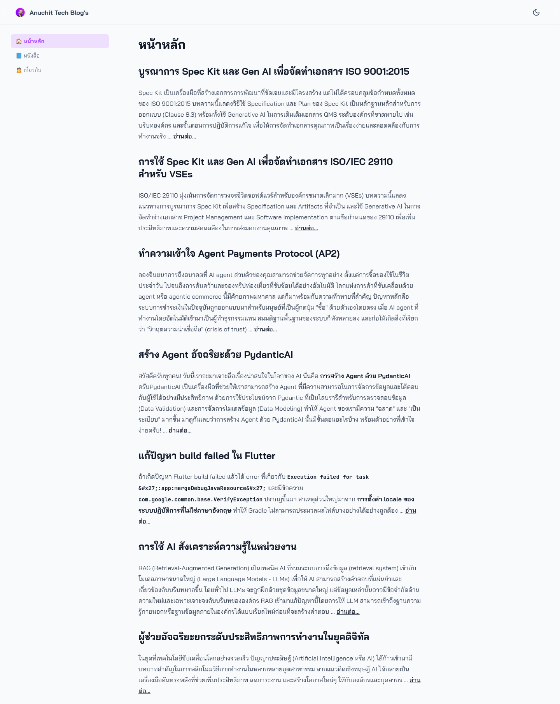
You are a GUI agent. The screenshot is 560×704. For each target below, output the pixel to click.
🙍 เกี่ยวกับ (28, 70)
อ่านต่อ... (184, 136)
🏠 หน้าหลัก (30, 41)
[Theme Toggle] (536, 12)
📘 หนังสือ (28, 55)
